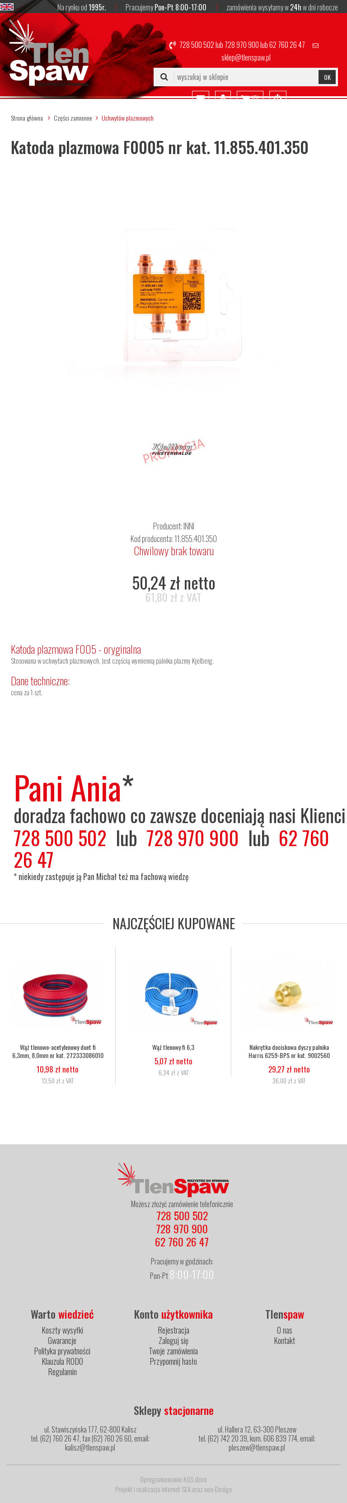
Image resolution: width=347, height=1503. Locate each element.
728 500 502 (196, 44)
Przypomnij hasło (173, 1361)
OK (327, 77)
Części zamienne (73, 117)
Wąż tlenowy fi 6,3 (173, 1047)
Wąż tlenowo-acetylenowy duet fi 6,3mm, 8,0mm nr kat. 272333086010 (57, 1051)
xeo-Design (218, 1489)
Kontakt (284, 1340)
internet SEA (176, 1489)
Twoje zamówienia (173, 1351)
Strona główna (27, 117)
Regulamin (62, 1371)
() (250, 99)
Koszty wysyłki (62, 1330)
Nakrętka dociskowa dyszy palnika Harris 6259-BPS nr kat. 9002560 (289, 1051)
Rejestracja (173, 1330)
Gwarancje (62, 1340)
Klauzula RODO (62, 1361)
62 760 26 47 (287, 44)
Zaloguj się (173, 1340)
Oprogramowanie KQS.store (173, 1479)
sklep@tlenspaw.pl (246, 57)
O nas (284, 1330)
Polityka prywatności (62, 1351)
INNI (188, 526)
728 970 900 (242, 44)
